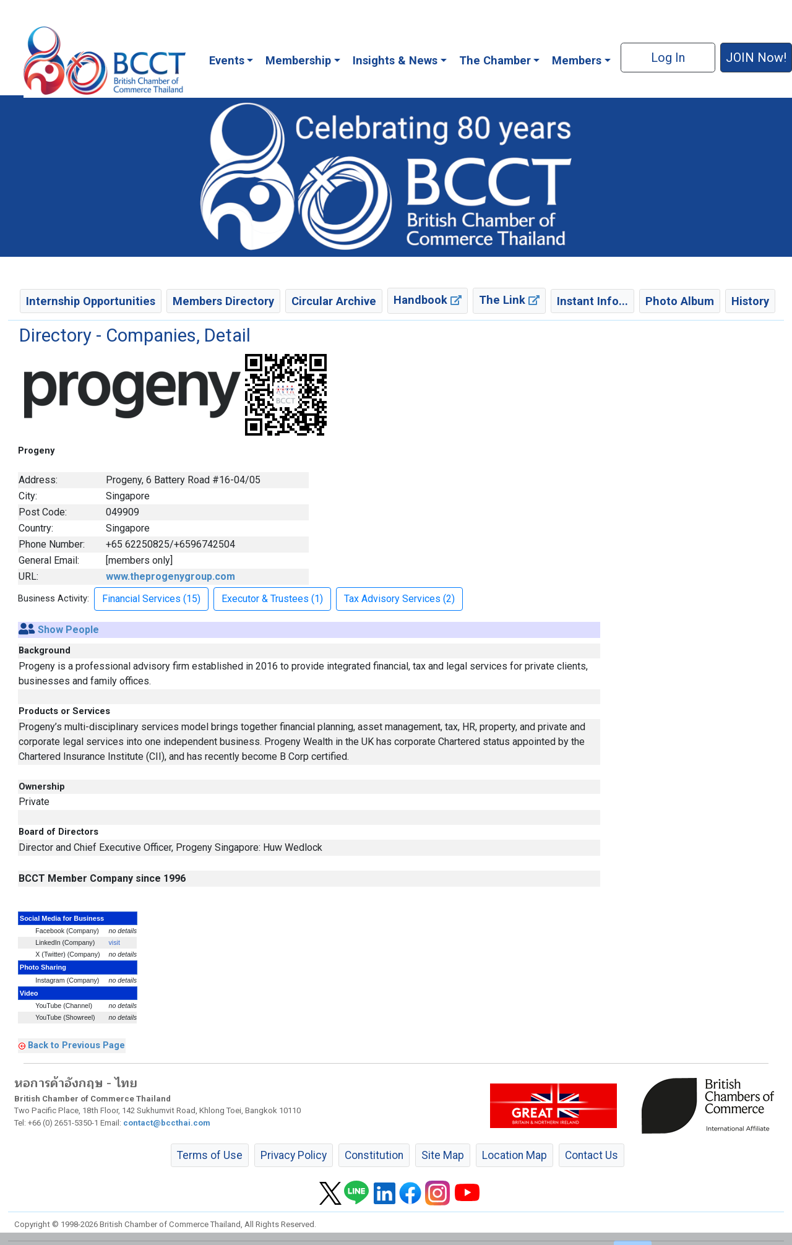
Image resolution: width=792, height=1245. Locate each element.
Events (226, 60)
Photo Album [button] (679, 301)
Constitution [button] (374, 1155)
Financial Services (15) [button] (151, 599)
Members (576, 60)
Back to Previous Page (76, 1045)
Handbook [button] (428, 299)
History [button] (750, 301)
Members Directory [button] (223, 301)
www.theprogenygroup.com (170, 576)
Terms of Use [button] (210, 1155)
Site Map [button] (442, 1155)
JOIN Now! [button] (756, 57)
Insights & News (395, 60)
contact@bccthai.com (166, 1122)
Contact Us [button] (591, 1155)
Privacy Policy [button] (293, 1155)
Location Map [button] (514, 1155)
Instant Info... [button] (592, 301)
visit (114, 942)
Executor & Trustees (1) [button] (272, 599)
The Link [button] (509, 299)
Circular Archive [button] (333, 301)
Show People (68, 629)
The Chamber (495, 60)
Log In (668, 57)
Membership (298, 60)
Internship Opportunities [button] (90, 301)
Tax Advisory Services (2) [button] (399, 599)
